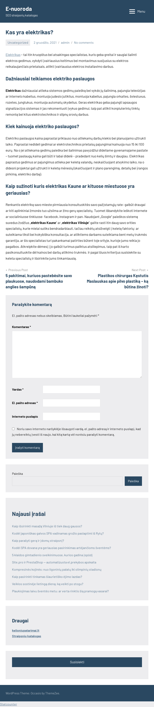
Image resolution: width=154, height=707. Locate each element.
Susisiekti (77, 662)
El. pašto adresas (25, 403)
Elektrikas (13, 55)
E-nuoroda (19, 8)
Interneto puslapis (25, 416)
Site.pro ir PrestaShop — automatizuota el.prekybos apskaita (54, 562)
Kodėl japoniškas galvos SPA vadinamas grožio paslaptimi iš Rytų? (58, 533)
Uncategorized (18, 42)
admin (65, 42)
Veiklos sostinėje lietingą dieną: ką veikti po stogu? (47, 584)
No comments (84, 42)
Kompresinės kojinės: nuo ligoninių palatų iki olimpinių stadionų (56, 569)
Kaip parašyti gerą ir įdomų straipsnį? (38, 540)
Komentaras (21, 327)
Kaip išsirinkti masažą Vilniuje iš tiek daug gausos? (47, 526)
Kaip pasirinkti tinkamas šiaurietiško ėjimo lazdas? (47, 576)
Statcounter (8, 704)
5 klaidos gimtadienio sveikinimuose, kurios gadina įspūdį (52, 555)
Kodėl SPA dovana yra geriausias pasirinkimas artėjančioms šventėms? (61, 548)
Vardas (17, 389)
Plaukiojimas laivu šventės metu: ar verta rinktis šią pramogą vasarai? (60, 591)
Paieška (17, 473)
